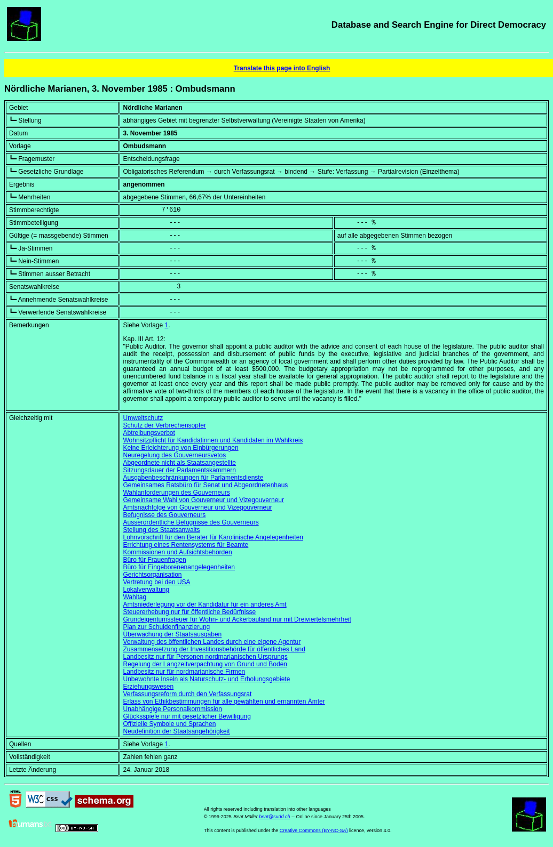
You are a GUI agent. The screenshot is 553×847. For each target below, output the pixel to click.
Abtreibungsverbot (149, 433)
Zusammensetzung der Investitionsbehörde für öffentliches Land (214, 649)
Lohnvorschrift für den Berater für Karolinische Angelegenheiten (213, 537)
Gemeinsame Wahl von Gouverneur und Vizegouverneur (203, 500)
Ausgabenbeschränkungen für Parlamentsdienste (193, 477)
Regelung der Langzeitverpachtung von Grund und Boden (205, 664)
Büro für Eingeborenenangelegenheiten (179, 567)
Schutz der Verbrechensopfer (164, 425)
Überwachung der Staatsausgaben (172, 634)
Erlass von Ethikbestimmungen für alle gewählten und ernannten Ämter (224, 701)
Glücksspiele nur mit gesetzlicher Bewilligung (186, 716)
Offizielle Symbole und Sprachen (169, 724)
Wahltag (134, 597)
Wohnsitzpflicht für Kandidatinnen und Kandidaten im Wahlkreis (213, 440)
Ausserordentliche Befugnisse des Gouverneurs (190, 522)
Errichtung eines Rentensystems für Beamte (185, 544)
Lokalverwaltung (146, 589)
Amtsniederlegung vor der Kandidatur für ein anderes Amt (204, 604)
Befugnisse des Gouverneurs (164, 515)
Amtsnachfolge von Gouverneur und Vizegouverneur (197, 507)
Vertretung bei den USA (156, 582)
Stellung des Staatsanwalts (161, 530)
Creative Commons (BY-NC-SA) (314, 830)
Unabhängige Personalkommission (172, 709)
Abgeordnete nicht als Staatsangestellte (179, 462)
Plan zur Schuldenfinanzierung (166, 627)
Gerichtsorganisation (152, 574)
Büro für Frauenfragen (154, 559)
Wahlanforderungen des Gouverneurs (176, 492)
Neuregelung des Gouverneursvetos (174, 455)
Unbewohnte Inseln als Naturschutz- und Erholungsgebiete (206, 679)
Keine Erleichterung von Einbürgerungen (180, 447)
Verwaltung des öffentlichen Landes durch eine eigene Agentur (212, 642)
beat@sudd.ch (274, 816)
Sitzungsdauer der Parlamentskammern (179, 470)
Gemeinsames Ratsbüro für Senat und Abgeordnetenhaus (205, 485)
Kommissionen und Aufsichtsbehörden (177, 552)
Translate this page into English (282, 68)
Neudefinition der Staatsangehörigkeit (176, 731)
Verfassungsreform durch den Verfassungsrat (187, 694)
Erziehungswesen (148, 686)
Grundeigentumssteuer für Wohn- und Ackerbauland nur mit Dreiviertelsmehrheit (237, 619)
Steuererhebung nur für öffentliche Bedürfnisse (189, 612)
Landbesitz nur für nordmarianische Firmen (184, 671)
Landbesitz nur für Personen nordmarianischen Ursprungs (205, 656)
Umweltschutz (143, 418)
